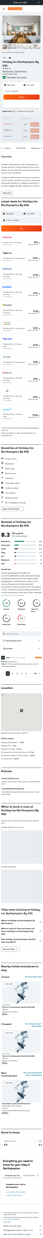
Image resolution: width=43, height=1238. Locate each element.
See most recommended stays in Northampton (33, 1074)
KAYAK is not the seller (22, 1226)
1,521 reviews (21, 77)
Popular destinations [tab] (31, 1175)
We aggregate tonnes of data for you (22, 1230)
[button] (38, 2)
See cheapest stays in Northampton (33, 1025)
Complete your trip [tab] (12, 1175)
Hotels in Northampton (14, 1195)
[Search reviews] (23, 633)
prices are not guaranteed (11, 1219)
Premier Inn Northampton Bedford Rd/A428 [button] (18, 1007)
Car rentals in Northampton (16, 1192)
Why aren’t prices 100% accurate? (22, 1234)
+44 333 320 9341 (10, 74)
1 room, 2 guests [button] (11, 91)
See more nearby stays (33, 977)
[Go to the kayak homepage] (15, 8)
